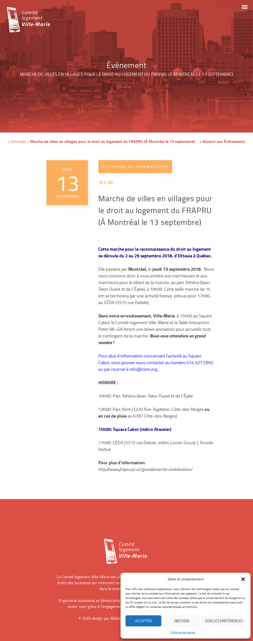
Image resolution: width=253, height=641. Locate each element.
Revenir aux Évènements (224, 141)
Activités (18, 141)
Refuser (181, 620)
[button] (243, 579)
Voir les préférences (224, 620)
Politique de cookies (183, 632)
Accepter (143, 620)
